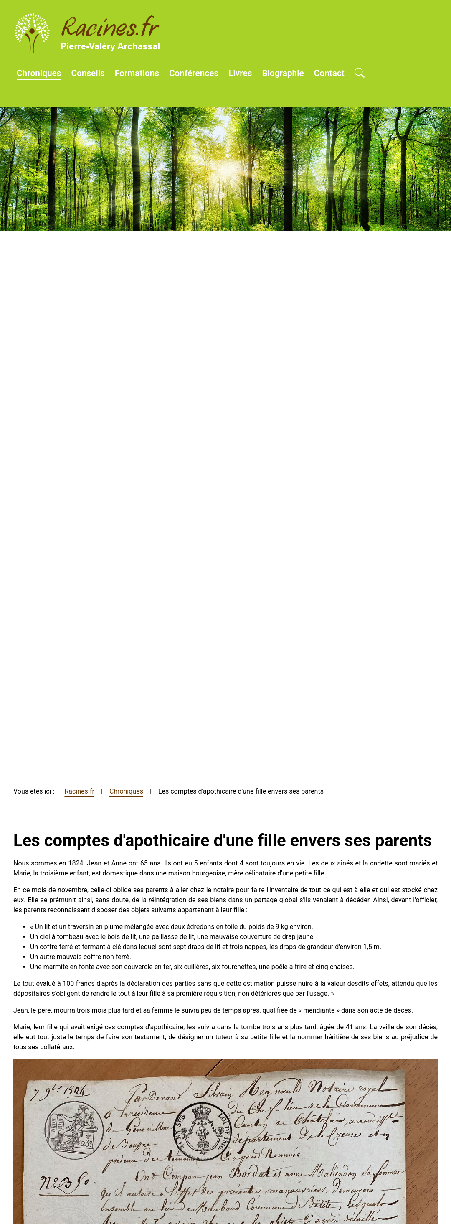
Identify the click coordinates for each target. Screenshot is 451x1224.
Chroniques (39, 73)
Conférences (193, 73)
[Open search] (359, 73)
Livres (240, 73)
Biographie (283, 73)
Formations (137, 73)
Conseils (87, 73)
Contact (329, 73)
